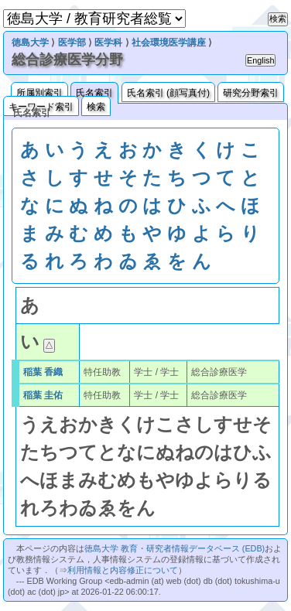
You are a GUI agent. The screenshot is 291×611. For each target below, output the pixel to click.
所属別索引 (39, 92)
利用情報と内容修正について (122, 570)
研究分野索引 (251, 92)
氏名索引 (94, 92)
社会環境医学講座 (169, 42)
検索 (96, 106)
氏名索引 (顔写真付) (168, 92)
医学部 (72, 42)
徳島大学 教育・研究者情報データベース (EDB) (174, 548)
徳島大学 (30, 42)
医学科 (108, 42)
